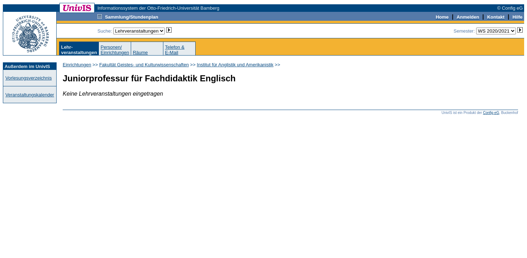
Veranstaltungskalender (29, 94)
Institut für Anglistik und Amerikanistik (235, 64)
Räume (140, 52)
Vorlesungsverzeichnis (28, 78)
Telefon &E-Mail (175, 49)
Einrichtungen (77, 64)
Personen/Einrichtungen (115, 49)
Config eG (491, 113)
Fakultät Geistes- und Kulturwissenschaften (144, 64)
